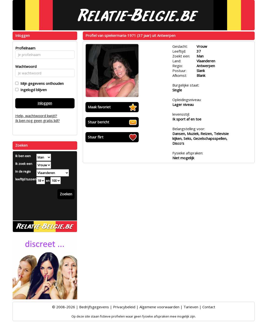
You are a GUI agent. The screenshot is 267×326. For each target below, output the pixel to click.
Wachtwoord (24, 66)
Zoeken (66, 193)
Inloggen (45, 103)
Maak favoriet (99, 106)
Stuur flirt (95, 137)
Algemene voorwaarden (159, 306)
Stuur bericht (98, 121)
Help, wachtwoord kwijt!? (36, 115)
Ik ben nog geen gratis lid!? (37, 120)
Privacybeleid (124, 306)
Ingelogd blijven (32, 89)
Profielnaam (24, 48)
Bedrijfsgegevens (94, 306)
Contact (208, 306)
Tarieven (190, 306)
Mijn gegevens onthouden (41, 83)
